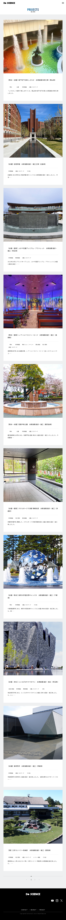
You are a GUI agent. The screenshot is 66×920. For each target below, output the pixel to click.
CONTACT (24, 910)
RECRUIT (33, 910)
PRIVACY (42, 910)
